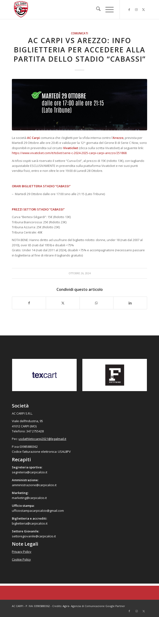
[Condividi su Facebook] (29, 303)
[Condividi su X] (63, 303)
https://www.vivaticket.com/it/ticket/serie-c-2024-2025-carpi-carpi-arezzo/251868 (69, 153)
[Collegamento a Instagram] (136, 9)
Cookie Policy (21, 559)
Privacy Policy (21, 551)
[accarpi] (66, 9)
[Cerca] (96, 9)
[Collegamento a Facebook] (129, 9)
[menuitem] (96, 9)
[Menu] (107, 9)
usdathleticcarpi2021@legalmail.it (42, 439)
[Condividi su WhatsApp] (96, 303)
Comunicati (79, 33)
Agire (66, 606)
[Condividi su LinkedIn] (130, 303)
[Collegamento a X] (143, 9)
